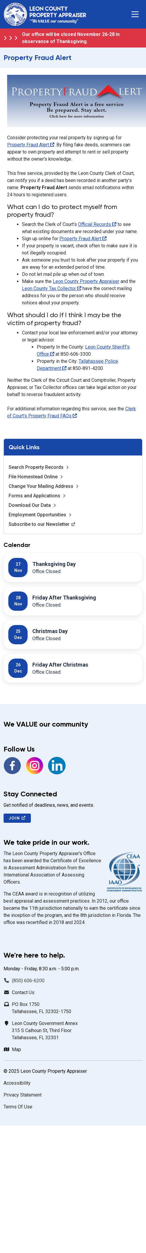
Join (17, 818)
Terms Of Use (18, 1107)
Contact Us (23, 992)
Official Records (97, 224)
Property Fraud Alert (30, 145)
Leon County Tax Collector (51, 288)
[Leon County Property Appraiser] (45, 14)
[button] (135, 14)
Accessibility (17, 1083)
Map (16, 1049)
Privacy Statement (23, 1095)
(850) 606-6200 (28, 980)
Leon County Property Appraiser (86, 281)
